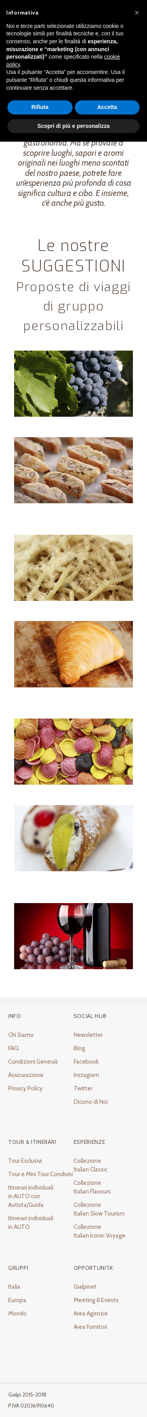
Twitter (83, 1088)
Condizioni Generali (33, 1061)
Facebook (86, 1061)
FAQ (13, 1048)
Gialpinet (85, 1286)
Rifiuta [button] (40, 107)
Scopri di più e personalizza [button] (73, 126)
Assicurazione (26, 1075)
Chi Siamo (21, 1034)
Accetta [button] (107, 107)
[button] (137, 12)
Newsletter (88, 1034)
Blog (79, 1048)
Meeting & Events (96, 1300)
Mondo (17, 1313)
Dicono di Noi (91, 1101)
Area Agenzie (91, 1313)
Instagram (86, 1075)
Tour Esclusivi (25, 1160)
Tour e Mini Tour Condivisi (40, 1174)
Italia (14, 1286)
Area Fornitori (90, 1326)
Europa (17, 1300)
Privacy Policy (25, 1088)
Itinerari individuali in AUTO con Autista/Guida (30, 1196)
